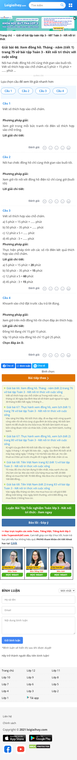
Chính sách (9, 723)
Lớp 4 (5, 691)
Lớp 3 (30, 691)
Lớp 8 (55, 677)
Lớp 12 (31, 670)
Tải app (33, 698)
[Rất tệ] (44, 148)
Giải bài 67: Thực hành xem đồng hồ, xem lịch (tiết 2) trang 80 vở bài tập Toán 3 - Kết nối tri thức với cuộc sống (37, 440)
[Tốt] (62, 148)
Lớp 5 (55, 684)
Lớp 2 (55, 691)
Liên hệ (7, 716)
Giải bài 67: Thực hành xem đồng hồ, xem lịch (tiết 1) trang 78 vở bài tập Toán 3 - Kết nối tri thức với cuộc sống (37, 411)
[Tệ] (50, 148)
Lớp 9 (30, 677)
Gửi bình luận (12, 640)
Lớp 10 (6, 677)
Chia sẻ (8, 365)
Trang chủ (8, 670)
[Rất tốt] (68, 148)
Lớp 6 (30, 684)
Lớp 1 (5, 698)
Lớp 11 (56, 670)
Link (14, 543)
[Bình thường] (56, 148)
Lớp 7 (5, 684)
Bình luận (23, 366)
